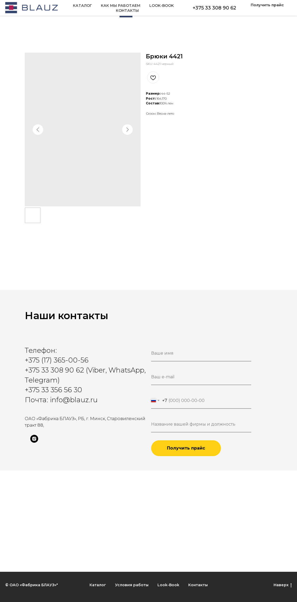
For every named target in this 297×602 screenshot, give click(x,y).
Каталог (14, 10)
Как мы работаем (53, 10)
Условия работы (131, 585)
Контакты (280, 10)
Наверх (283, 585)
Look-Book (247, 10)
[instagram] (34, 441)
